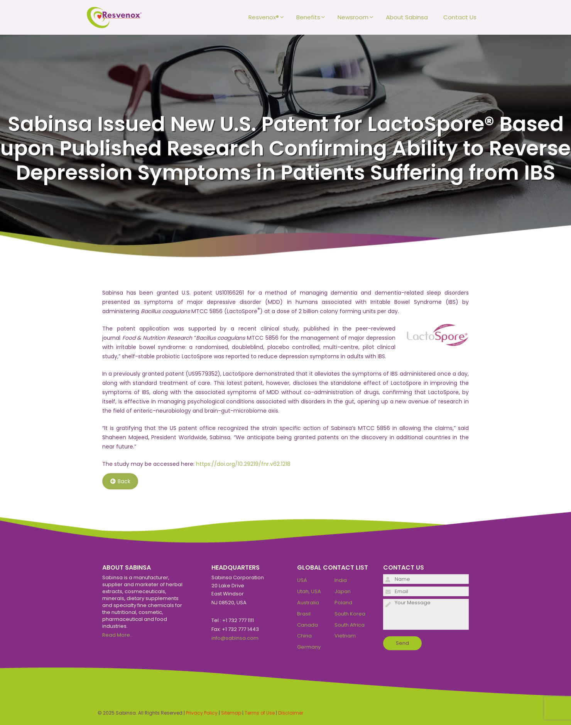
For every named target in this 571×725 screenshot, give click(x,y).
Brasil (304, 613)
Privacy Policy (202, 713)
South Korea (349, 613)
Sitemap (231, 713)
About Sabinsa (407, 17)
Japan (342, 591)
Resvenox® (268, 17)
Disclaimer (290, 713)
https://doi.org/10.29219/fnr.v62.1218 (243, 464)
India (340, 580)
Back (120, 481)
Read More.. (117, 635)
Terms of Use (260, 713)
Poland (343, 602)
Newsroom (358, 17)
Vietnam (345, 635)
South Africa (349, 625)
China (304, 635)
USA (302, 580)
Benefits (313, 17)
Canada (307, 625)
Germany (309, 647)
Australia (308, 602)
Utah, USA (309, 591)
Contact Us (459, 17)
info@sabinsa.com (234, 638)
